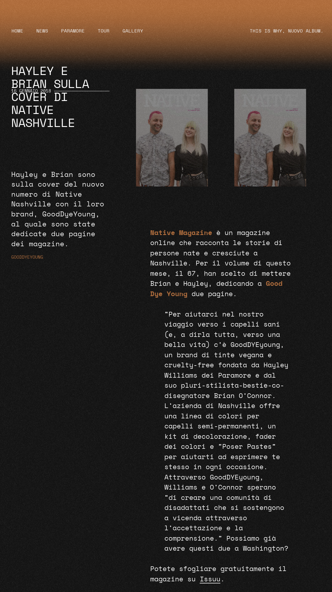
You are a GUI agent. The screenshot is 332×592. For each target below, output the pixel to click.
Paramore (73, 31)
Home (17, 31)
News (42, 31)
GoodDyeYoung (27, 257)
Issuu (210, 579)
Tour (103, 31)
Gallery (132, 31)
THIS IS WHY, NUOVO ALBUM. (286, 31)
